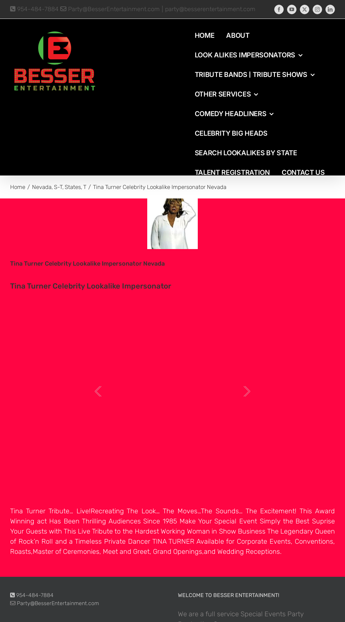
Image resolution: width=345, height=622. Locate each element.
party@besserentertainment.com (210, 9)
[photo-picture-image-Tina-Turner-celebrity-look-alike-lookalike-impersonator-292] (172, 223)
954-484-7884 (34, 9)
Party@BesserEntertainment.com (110, 9)
